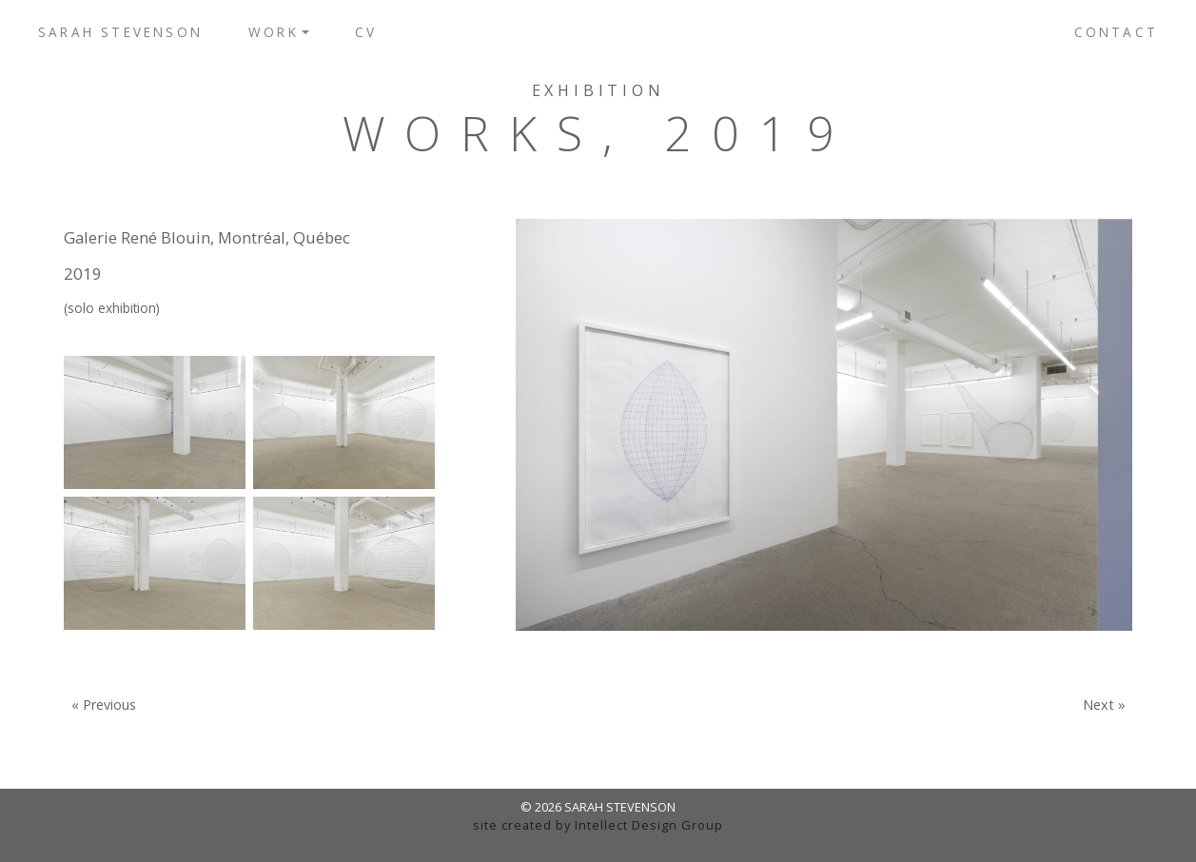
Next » (1104, 705)
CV (366, 32)
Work (273, 32)
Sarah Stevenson (120, 32)
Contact (1116, 32)
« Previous (103, 705)
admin (598, 843)
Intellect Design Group (649, 824)
